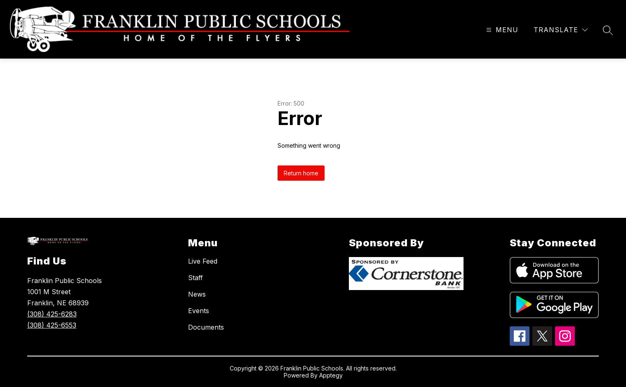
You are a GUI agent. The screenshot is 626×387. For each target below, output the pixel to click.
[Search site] (608, 30)
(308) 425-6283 (52, 314)
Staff (195, 278)
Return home (301, 173)
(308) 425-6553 (51, 325)
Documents (206, 327)
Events (198, 311)
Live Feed (202, 261)
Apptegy (331, 375)
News (197, 294)
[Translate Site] (561, 30)
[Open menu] (501, 30)
